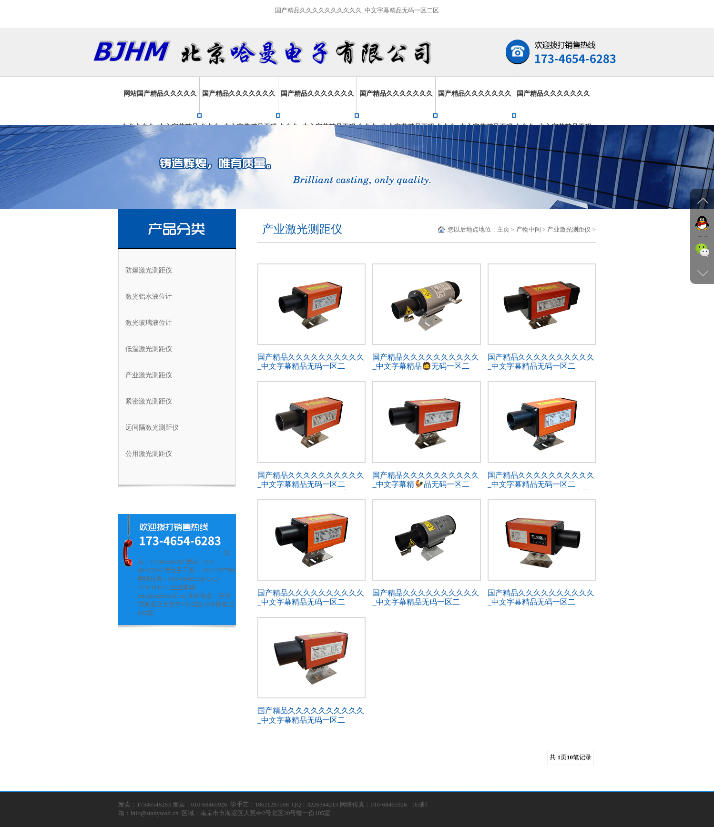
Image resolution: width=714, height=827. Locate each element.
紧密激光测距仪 (148, 401)
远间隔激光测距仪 (152, 427)
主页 (503, 229)
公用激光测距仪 (148, 453)
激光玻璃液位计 (148, 322)
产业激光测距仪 (148, 375)
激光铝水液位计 (148, 296)
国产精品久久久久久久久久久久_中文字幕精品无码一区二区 (357, 10)
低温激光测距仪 (148, 349)
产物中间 (528, 229)
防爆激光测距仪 (148, 270)
